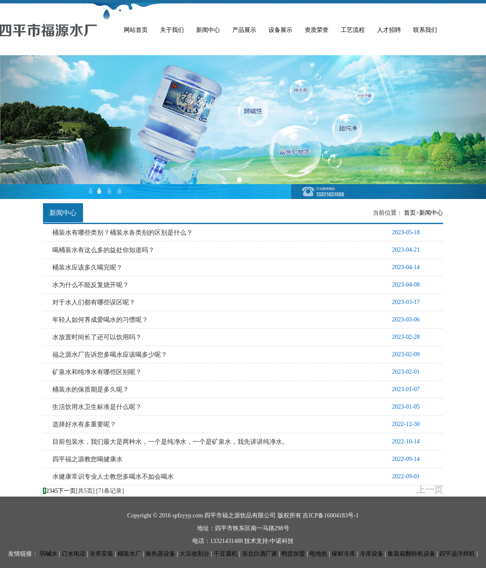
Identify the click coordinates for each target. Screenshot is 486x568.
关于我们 (172, 30)
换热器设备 (160, 554)
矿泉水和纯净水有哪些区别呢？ (97, 372)
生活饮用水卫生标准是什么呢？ (97, 406)
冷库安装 (101, 554)
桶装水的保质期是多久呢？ (90, 389)
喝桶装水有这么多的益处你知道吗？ (103, 250)
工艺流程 (353, 30)
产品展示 (244, 30)
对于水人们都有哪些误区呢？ (93, 302)
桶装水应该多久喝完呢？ (87, 267)
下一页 (67, 491)
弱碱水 (48, 554)
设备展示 (280, 30)
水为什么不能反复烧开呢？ (90, 284)
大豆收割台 (194, 554)
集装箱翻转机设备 (411, 554)
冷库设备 (371, 554)
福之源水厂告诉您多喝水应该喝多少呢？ (109, 354)
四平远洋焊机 (457, 554)
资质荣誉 (317, 30)
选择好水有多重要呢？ (84, 424)
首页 (410, 213)
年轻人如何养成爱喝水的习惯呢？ (100, 319)
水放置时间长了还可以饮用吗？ (97, 337)
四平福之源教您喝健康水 (87, 459)
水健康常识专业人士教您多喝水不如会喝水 (113, 476)
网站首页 (136, 30)
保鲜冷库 (343, 554)
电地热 (318, 554)
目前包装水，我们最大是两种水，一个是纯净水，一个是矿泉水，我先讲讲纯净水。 (170, 441)
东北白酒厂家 (259, 554)
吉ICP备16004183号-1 (330, 515)
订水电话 (74, 554)
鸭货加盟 (293, 554)
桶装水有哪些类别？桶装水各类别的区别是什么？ (122, 232)
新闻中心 (208, 30)
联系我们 (425, 30)
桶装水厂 (129, 554)
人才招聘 (389, 30)
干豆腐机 (225, 554)
